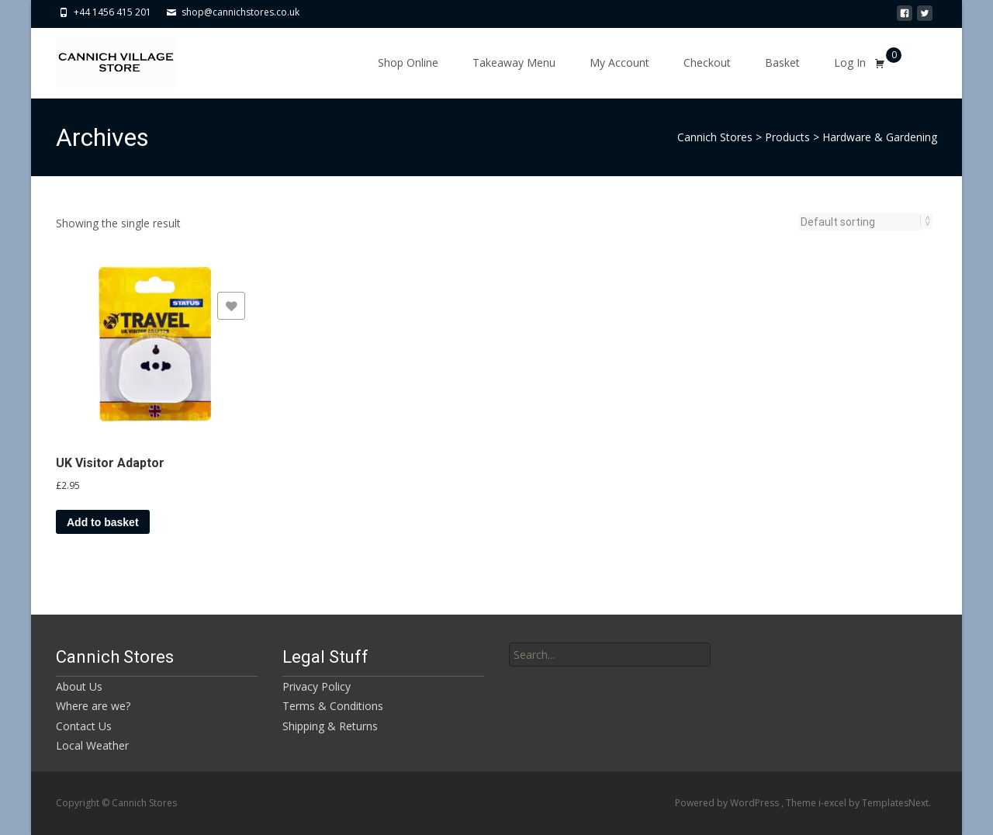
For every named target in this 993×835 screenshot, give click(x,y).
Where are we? (93, 705)
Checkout (707, 62)
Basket (782, 62)
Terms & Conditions (332, 705)
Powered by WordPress (728, 802)
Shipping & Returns (330, 726)
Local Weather (92, 745)
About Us (79, 686)
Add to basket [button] (103, 522)
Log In (850, 62)
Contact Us (84, 726)
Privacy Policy (316, 686)
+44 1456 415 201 (112, 12)
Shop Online (408, 62)
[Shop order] (860, 221)
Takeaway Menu (513, 62)
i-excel (833, 802)
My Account (619, 62)
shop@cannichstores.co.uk (240, 12)
